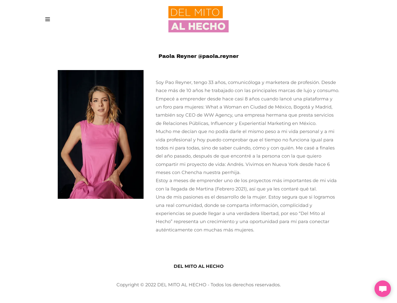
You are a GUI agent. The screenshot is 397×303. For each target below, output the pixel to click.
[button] (48, 19)
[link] (198, 19)
